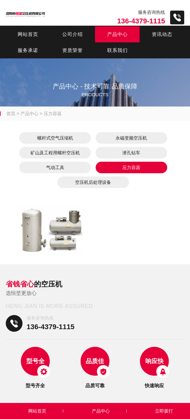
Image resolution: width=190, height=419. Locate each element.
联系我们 (117, 50)
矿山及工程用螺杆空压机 (55, 152)
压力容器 (53, 113)
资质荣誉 (72, 50)
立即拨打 (164, 411)
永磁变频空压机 (131, 138)
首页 (10, 113)
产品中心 (117, 34)
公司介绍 (72, 34)
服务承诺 (28, 50)
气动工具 (55, 167)
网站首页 (28, 34)
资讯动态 (162, 34)
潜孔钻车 (131, 152)
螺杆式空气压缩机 (55, 138)
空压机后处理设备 (93, 182)
